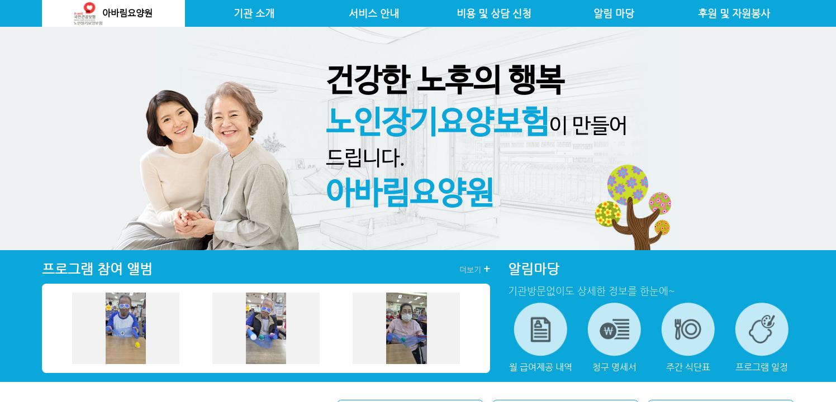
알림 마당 (613, 13)
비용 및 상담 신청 (494, 13)
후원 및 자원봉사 (734, 13)
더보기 (474, 269)
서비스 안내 (374, 13)
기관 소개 (254, 13)
